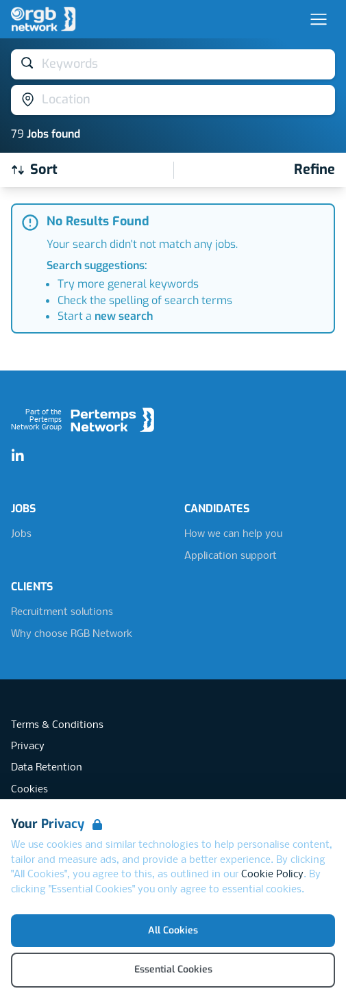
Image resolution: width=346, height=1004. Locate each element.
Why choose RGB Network (71, 634)
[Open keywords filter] (173, 64)
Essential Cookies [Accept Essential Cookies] (173, 969)
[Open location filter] (173, 100)
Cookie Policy (272, 874)
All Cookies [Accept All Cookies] (173, 930)
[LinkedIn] (17, 456)
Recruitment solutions (62, 612)
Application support (230, 556)
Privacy (28, 746)
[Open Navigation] (318, 19)
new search (124, 316)
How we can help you (233, 534)
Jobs (21, 534)
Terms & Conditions (57, 725)
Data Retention (46, 767)
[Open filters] (314, 170)
